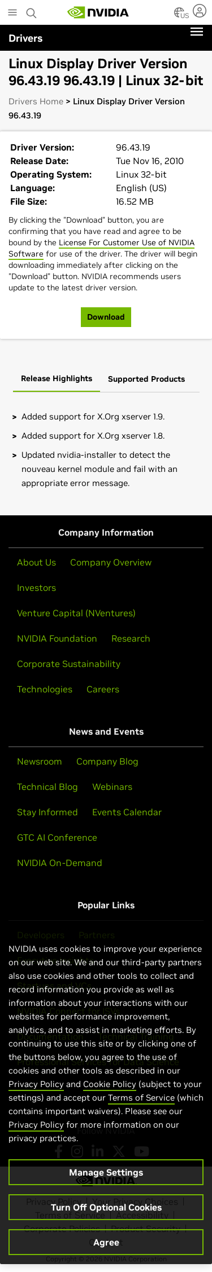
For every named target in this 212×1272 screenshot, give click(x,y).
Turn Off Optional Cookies (106, 1213)
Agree (106, 1248)
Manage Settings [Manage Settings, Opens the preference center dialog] (106, 1178)
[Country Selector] (179, 15)
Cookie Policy (109, 1090)
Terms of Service (141, 1103)
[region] (106, 1098)
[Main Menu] (12, 13)
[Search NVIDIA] (31, 10)
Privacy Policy (36, 1090)
